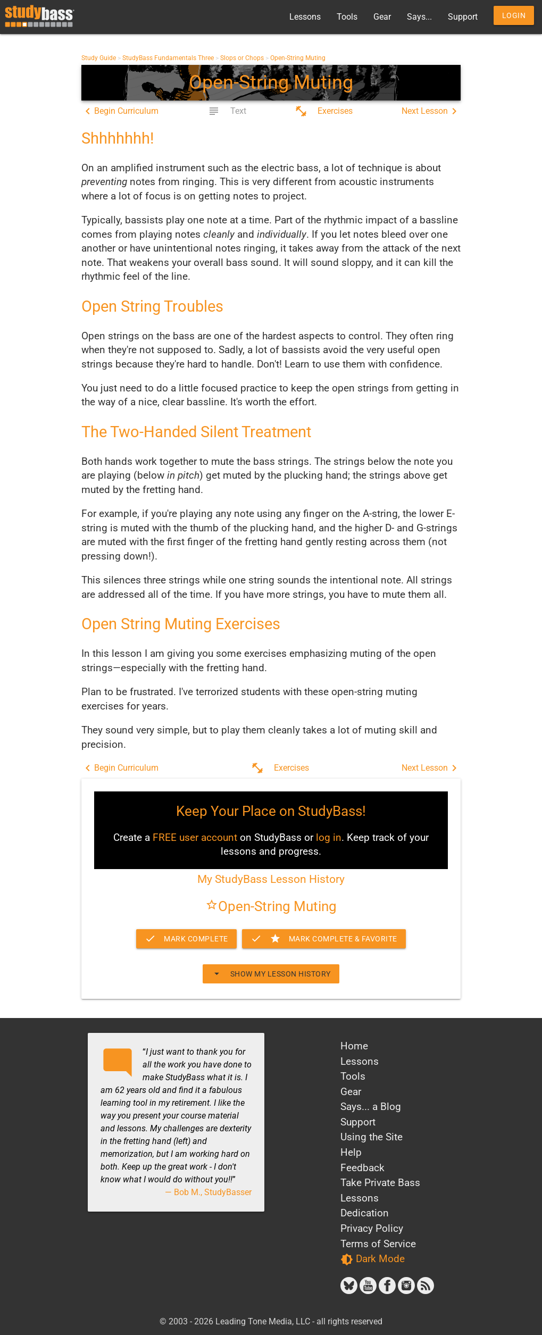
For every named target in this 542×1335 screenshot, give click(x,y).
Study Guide (98, 58)
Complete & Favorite (324, 938)
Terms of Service (378, 1244)
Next (431, 111)
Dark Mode (372, 1259)
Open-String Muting (298, 58)
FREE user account (195, 837)
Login (514, 15)
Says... (419, 17)
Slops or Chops (242, 58)
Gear (382, 17)
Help (351, 1152)
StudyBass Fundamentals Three (168, 58)
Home (354, 1046)
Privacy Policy (371, 1228)
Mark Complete (186, 938)
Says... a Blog (370, 1106)
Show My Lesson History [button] (271, 973)
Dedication (364, 1213)
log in (328, 837)
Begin (120, 111)
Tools (347, 17)
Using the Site (371, 1137)
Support (463, 17)
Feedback (362, 1168)
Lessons (305, 17)
